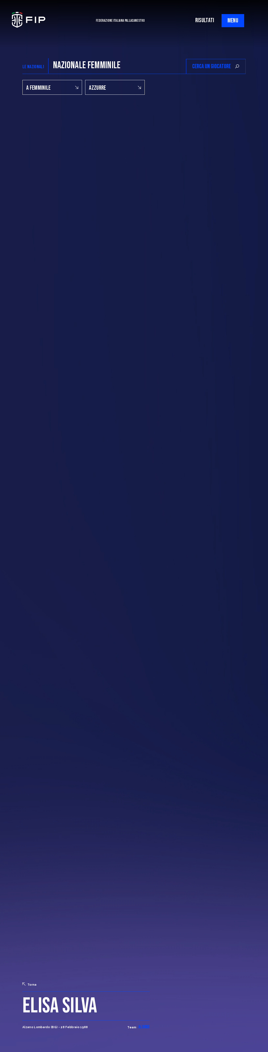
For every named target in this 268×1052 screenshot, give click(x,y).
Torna (29, 984)
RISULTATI (204, 20)
